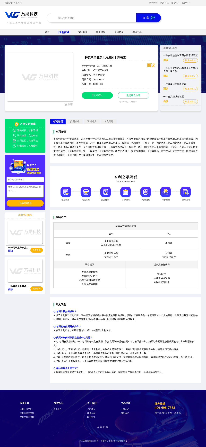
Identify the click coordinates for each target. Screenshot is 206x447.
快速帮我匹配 (25, 203)
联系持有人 (190, 60)
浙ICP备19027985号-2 (118, 441)
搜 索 (149, 18)
